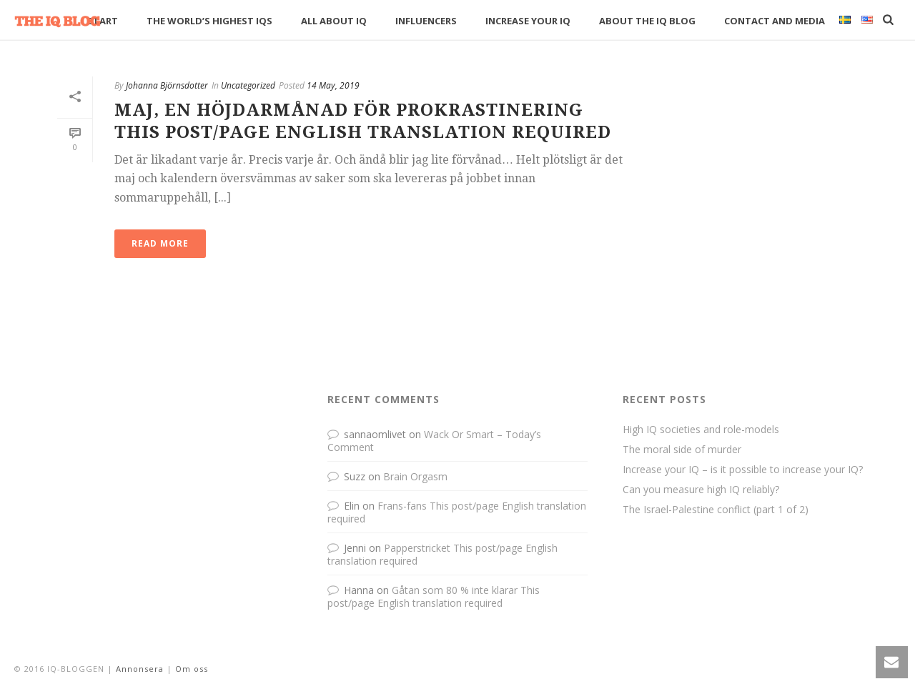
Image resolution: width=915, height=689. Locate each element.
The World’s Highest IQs (209, 20)
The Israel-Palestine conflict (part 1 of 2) (715, 509)
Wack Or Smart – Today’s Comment (434, 440)
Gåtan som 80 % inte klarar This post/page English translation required (433, 596)
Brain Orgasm (415, 476)
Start (102, 20)
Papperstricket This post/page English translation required (442, 554)
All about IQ (334, 20)
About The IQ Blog (647, 20)
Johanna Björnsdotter (167, 85)
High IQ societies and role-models (701, 429)
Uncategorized (248, 85)
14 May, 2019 (333, 85)
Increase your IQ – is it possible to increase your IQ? (743, 469)
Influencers (426, 20)
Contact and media (774, 20)
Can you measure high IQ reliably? (701, 489)
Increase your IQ (527, 20)
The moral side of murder (682, 449)
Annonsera (140, 668)
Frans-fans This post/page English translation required (456, 512)
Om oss (191, 668)
